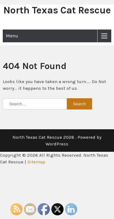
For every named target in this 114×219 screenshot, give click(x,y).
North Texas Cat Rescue (57, 10)
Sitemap (36, 162)
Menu (12, 36)
